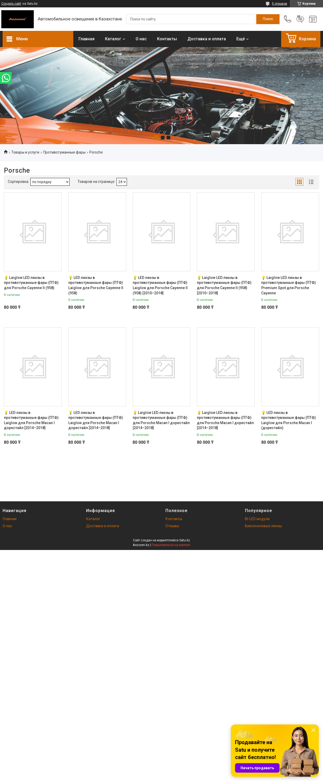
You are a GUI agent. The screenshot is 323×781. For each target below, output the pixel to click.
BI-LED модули (257, 519)
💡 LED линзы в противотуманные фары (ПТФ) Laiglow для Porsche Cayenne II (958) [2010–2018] (160, 285)
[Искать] (268, 19)
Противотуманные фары (64, 152)
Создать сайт (11, 3)
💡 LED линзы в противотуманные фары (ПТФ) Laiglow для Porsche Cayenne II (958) (95, 285)
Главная (86, 38)
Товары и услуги (25, 152)
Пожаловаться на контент (171, 545)
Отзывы (172, 526)
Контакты (167, 38)
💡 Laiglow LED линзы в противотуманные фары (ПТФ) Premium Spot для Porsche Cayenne (288, 285)
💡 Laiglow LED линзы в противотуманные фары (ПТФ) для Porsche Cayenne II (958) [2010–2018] (224, 285)
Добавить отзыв (300, 19)
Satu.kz (184, 540)
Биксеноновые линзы (263, 526)
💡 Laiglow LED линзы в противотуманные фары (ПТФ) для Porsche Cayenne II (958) (31, 283)
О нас (141, 38)
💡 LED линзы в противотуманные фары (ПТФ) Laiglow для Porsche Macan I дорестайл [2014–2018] (31, 420)
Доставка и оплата (206, 38)
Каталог (113, 38)
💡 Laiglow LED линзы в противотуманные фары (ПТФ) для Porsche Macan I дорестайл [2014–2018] (161, 420)
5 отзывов (279, 3)
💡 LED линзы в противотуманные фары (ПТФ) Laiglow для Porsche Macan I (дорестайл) (288, 420)
